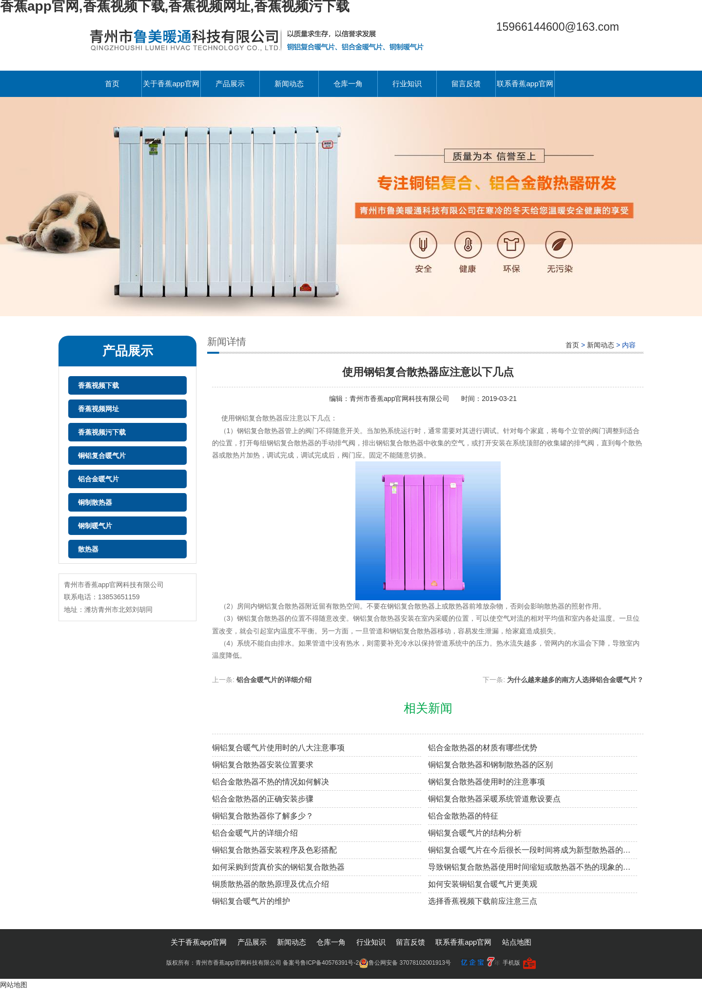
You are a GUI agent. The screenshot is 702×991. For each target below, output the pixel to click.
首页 (112, 83)
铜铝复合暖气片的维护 (251, 901)
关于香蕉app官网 (171, 83)
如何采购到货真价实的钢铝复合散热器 (278, 867)
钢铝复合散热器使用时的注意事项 (486, 782)
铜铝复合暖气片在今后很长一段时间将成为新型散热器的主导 (532, 850)
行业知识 (407, 83)
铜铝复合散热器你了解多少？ (262, 816)
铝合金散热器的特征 (463, 816)
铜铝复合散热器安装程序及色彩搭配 (274, 850)
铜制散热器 (95, 502)
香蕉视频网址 (98, 409)
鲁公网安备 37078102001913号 (405, 962)
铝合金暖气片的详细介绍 (274, 680)
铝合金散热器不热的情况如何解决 (270, 782)
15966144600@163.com (557, 26)
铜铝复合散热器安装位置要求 (262, 765)
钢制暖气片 (95, 526)
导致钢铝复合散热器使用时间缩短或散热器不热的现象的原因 (532, 867)
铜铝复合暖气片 (102, 455)
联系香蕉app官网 (525, 83)
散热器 (88, 549)
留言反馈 (466, 83)
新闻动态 (289, 83)
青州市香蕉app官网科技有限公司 (400, 398)
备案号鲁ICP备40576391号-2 (321, 962)
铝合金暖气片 (98, 479)
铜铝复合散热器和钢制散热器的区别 (490, 765)
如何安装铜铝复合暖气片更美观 (482, 884)
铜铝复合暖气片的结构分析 (475, 833)
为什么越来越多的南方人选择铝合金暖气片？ (575, 680)
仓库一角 (348, 83)
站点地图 (516, 942)
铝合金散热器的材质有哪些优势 (482, 747)
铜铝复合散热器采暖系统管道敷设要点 (494, 799)
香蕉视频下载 (98, 385)
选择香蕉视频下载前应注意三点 (482, 901)
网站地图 (13, 985)
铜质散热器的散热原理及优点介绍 (270, 884)
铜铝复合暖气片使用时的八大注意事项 (278, 747)
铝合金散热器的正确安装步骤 (262, 799)
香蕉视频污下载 (102, 432)
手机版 (511, 962)
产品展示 (230, 83)
